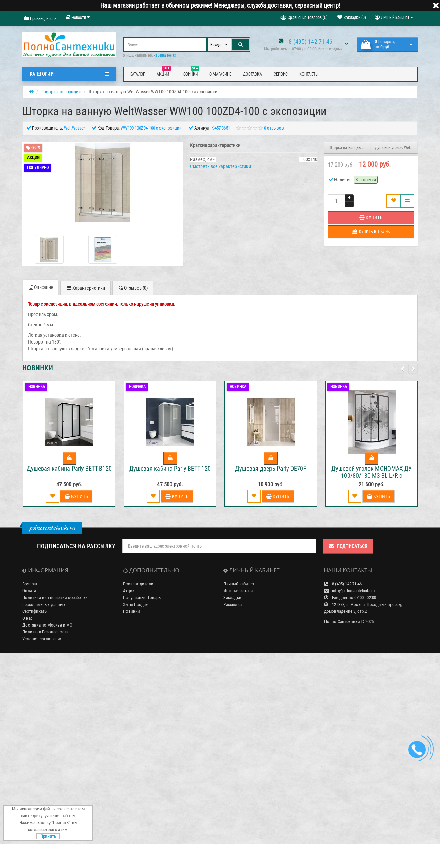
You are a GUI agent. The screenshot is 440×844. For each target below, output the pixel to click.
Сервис (281, 74)
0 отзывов (274, 128)
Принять (48, 836)
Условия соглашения (42, 638)
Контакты (308, 74)
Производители (40, 18)
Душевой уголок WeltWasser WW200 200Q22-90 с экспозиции (396, 147)
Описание (40, 287)
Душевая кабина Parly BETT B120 (69, 468)
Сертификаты (35, 611)
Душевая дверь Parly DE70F (270, 468)
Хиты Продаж (136, 604)
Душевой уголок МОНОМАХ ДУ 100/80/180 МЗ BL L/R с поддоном (371, 475)
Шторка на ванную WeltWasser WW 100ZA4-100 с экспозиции (350, 147)
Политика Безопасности (45, 631)
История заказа (238, 590)
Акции (164, 73)
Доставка (252, 74)
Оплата (29, 590)
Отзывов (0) (133, 288)
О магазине (220, 74)
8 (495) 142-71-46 (310, 41)
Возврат (30, 583)
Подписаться (347, 546)
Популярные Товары (142, 597)
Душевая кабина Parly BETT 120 (170, 468)
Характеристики (85, 288)
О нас (27, 618)
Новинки (190, 73)
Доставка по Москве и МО (47, 625)
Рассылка (232, 604)
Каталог (137, 74)
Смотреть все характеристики (220, 166)
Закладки (232, 597)
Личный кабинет (239, 583)
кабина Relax (165, 55)
